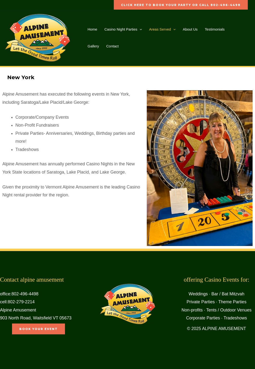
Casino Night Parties (123, 29)
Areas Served (162, 29)
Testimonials (215, 29)
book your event (38, 329)
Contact (112, 46)
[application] (139, 29)
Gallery (93, 46)
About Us (190, 29)
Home (92, 29)
